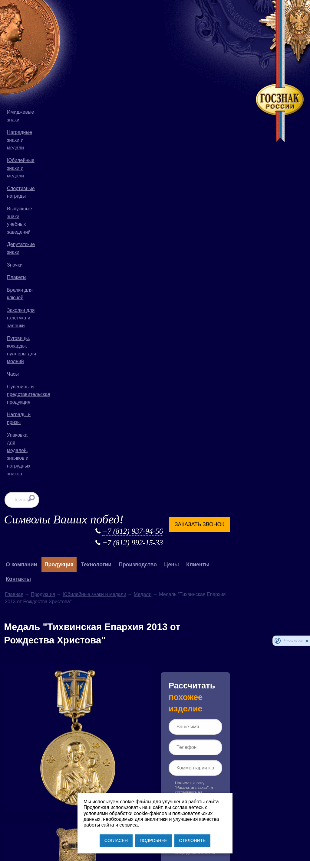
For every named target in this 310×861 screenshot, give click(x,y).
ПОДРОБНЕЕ (153, 840)
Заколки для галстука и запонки (21, 318)
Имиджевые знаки (20, 115)
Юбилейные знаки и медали (21, 168)
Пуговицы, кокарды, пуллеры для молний (21, 350)
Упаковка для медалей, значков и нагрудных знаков (18, 454)
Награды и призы (19, 418)
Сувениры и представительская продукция (23, 394)
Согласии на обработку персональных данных (221, 350)
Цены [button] (215, 60)
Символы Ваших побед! (108, 15)
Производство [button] (182, 60)
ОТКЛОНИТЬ (192, 840)
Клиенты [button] (242, 60)
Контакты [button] (62, 75)
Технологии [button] (140, 60)
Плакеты (16, 277)
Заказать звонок (226, 20)
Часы (13, 374)
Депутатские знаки (21, 248)
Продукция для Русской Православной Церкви (100, 594)
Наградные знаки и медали (19, 140)
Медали (187, 89)
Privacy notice (293, 640)
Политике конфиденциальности (227, 359)
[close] (307, 640)
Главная (58, 89)
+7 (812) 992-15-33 (159, 38)
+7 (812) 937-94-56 (159, 27)
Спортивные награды (21, 192)
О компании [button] (65, 60)
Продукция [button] (103, 60)
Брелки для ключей (20, 293)
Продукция (87, 89)
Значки (14, 264)
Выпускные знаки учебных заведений (19, 220)
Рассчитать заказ (219, 381)
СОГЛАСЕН (116, 840)
